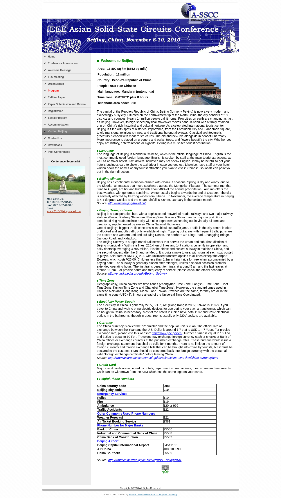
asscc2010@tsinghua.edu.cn (64, 211)
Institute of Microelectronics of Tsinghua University (153, 494)
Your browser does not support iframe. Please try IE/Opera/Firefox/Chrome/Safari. (165, 269)
